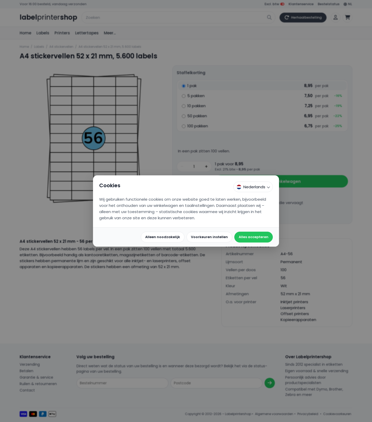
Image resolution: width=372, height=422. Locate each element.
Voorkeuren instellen (209, 237)
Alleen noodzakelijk (162, 237)
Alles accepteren (253, 237)
